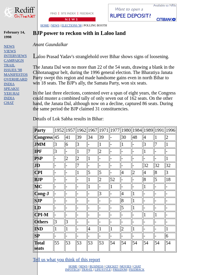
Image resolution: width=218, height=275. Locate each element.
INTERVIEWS (15, 55)
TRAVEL (87, 269)
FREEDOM (120, 269)
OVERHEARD (15, 79)
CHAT (9, 102)
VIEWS (10, 51)
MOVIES (125, 266)
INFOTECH (72, 269)
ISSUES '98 (13, 70)
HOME (44, 25)
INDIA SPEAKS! (11, 86)
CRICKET (111, 266)
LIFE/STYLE (103, 269)
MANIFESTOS (16, 74)
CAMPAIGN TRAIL (14, 62)
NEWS (55, 25)
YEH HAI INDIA (11, 95)
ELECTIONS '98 (72, 25)
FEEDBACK (136, 269)
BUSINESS (96, 266)
